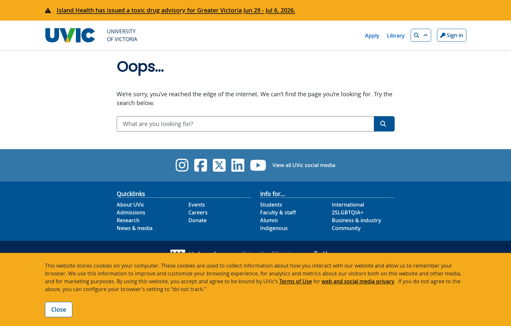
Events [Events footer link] (196, 204)
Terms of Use (295, 281)
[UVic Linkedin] (237, 165)
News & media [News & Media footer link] (135, 228)
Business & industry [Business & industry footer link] (356, 220)
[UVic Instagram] (182, 165)
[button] (421, 35)
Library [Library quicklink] (396, 35)
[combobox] (245, 124)
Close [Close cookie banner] (58, 309)
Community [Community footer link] (346, 228)
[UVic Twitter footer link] (219, 165)
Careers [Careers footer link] (198, 212)
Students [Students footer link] (271, 204)
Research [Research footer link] (128, 220)
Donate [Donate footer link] (197, 220)
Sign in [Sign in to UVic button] (451, 35)
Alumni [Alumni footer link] (269, 220)
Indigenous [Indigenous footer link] (274, 228)
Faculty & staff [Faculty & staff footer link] (278, 212)
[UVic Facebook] (200, 165)
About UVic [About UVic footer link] (130, 204)
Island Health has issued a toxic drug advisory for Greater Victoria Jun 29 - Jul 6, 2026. (176, 10)
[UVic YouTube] (258, 165)
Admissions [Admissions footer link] (131, 212)
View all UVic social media (303, 165)
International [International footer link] (348, 204)
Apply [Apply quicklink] (372, 35)
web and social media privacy (358, 281)
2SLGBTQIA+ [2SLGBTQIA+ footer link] (347, 212)
